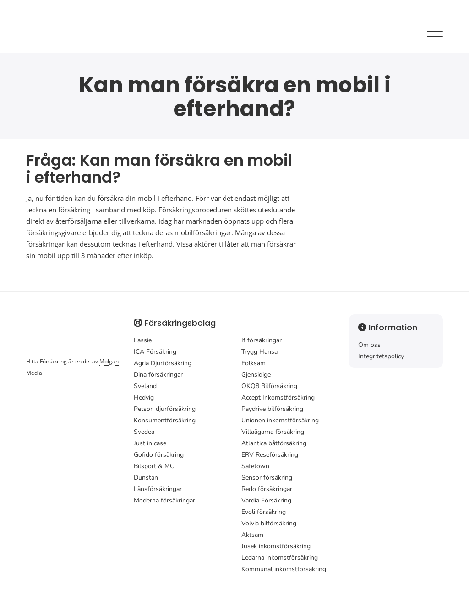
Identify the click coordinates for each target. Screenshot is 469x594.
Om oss (369, 344)
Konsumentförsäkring (165, 420)
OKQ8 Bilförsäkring (269, 386)
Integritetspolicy (381, 356)
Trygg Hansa (259, 351)
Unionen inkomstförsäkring (280, 420)
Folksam (253, 363)
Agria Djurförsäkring (162, 363)
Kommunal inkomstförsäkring (283, 569)
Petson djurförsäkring (165, 409)
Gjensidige (256, 374)
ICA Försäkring (155, 351)
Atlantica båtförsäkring (273, 443)
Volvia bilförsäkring (268, 523)
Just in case (150, 443)
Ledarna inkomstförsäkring (279, 557)
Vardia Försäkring (266, 500)
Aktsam (252, 534)
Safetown (255, 466)
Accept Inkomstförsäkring (278, 397)
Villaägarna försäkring (272, 431)
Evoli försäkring (263, 512)
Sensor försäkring (266, 477)
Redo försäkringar (266, 489)
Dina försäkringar (158, 374)
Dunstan (146, 477)
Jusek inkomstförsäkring (276, 546)
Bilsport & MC (154, 466)
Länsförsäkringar (158, 489)
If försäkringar (261, 340)
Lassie (143, 340)
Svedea (144, 431)
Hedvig (144, 397)
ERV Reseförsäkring (269, 454)
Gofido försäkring (159, 454)
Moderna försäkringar (164, 500)
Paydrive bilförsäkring (272, 409)
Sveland (145, 386)
